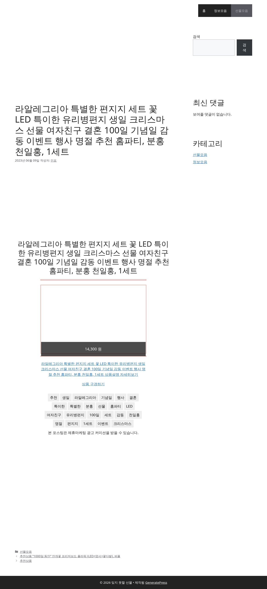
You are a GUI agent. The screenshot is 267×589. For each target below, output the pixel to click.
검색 (196, 36)
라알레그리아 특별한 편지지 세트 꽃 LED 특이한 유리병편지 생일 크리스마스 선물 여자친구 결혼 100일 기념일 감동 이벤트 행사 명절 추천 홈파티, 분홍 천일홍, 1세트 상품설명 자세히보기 (93, 369)
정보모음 (220, 10)
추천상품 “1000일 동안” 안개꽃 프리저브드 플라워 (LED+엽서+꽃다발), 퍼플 (70, 556)
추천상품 (26, 561)
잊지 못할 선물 (32, 10)
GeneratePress (156, 582)
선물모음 (241, 10)
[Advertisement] (93, 59)
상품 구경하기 (93, 384)
